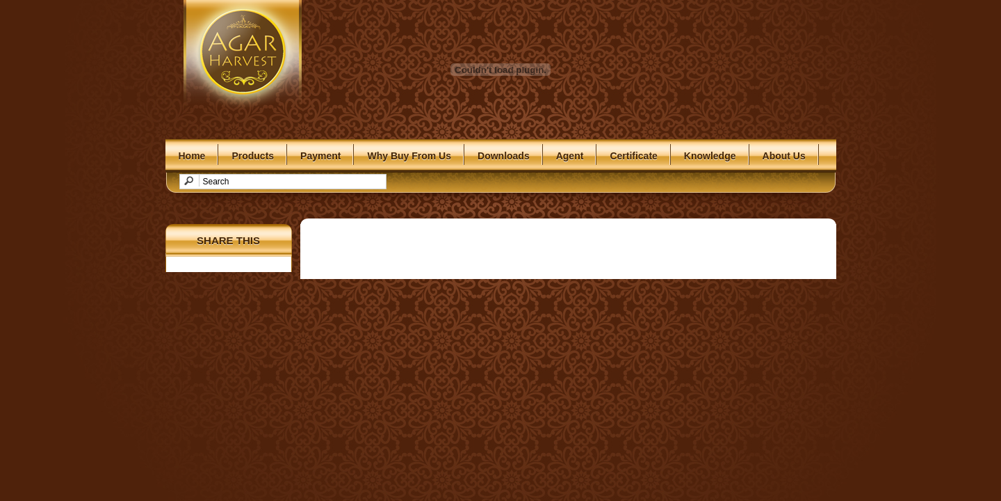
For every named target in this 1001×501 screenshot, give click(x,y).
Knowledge (710, 155)
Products (252, 155)
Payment (320, 155)
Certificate (633, 155)
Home (192, 155)
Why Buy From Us (409, 155)
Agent (570, 155)
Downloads (504, 155)
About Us (784, 155)
